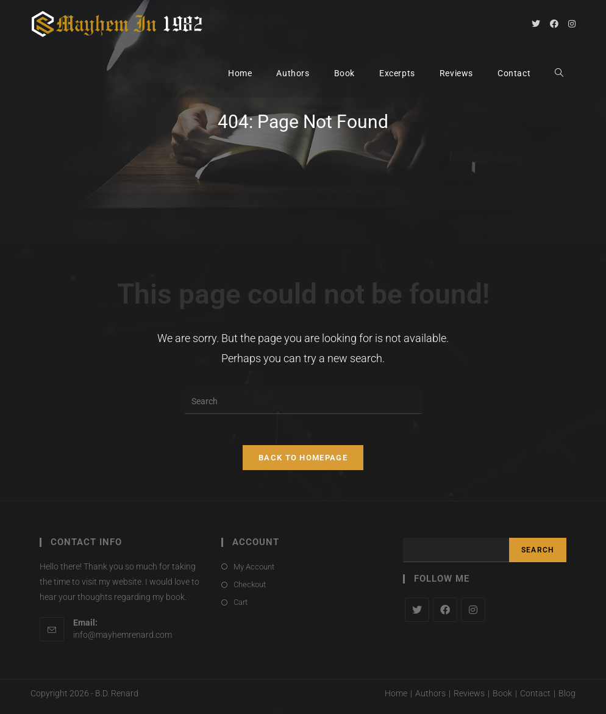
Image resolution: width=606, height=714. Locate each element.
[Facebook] (445, 615)
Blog (567, 699)
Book (502, 699)
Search (537, 555)
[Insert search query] (303, 402)
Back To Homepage (303, 463)
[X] (417, 615)
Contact (535, 699)
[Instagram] (473, 615)
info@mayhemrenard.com (122, 640)
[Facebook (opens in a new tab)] (554, 24)
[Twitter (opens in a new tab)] (536, 24)
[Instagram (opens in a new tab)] (571, 24)
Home (396, 699)
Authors (430, 699)
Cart (240, 608)
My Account (253, 572)
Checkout (249, 589)
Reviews (469, 699)
